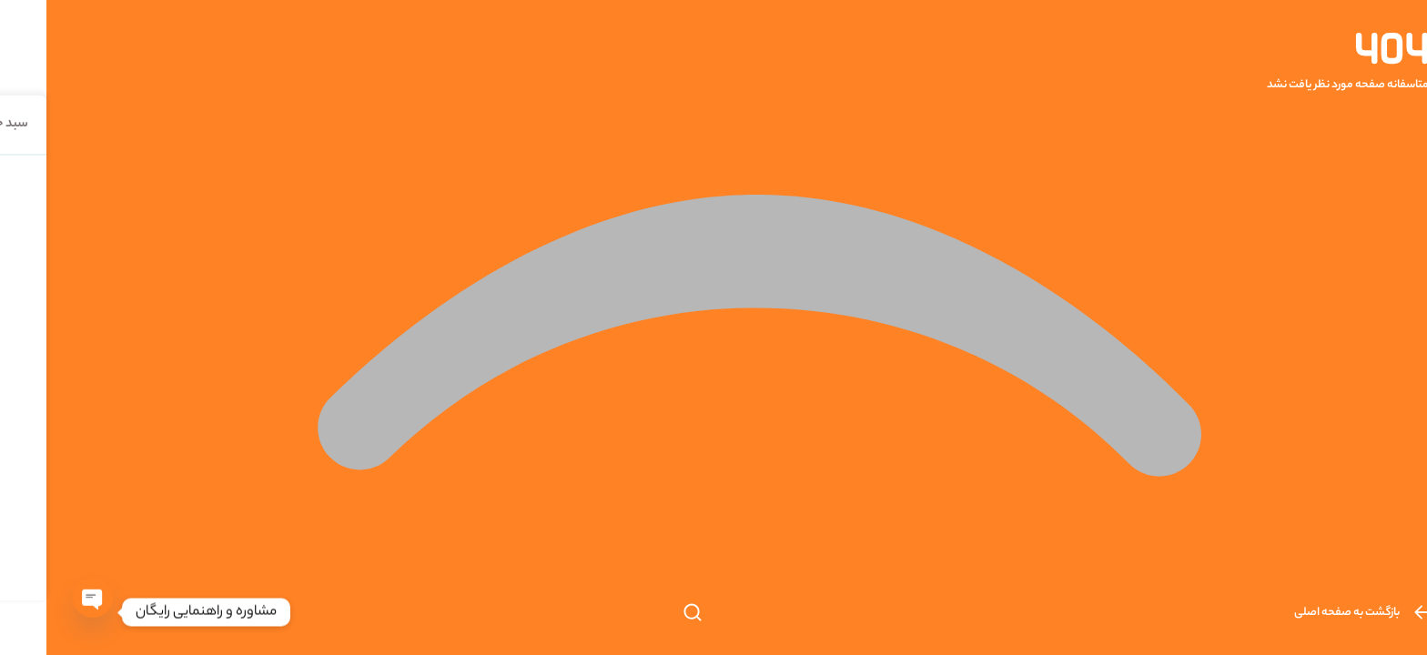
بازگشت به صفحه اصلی (1315, 612)
